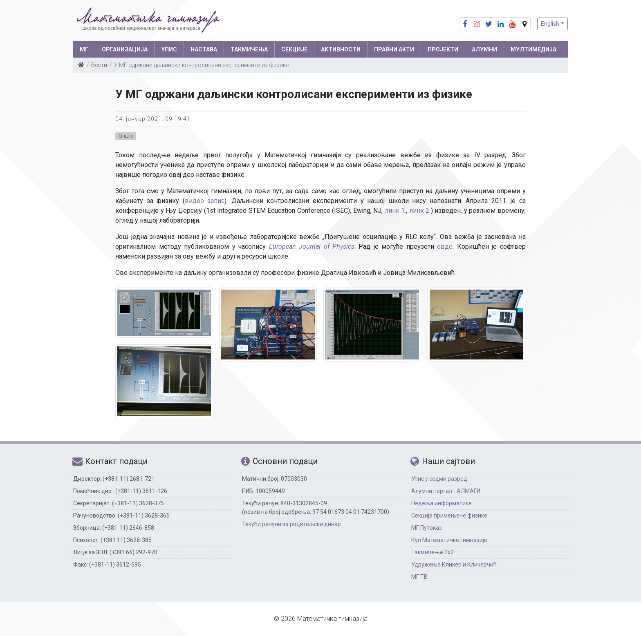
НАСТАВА (204, 49)
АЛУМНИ (484, 49)
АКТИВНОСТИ (341, 49)
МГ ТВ (419, 577)
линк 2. (420, 210)
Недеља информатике (441, 503)
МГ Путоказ (426, 527)
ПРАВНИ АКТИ (394, 49)
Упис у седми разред (439, 478)
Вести (99, 65)
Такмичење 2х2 (432, 552)
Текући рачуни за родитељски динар (291, 524)
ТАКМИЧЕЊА (249, 49)
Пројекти (443, 49)
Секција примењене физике (449, 515)
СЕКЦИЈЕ (294, 49)
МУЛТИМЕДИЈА (533, 49)
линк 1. (395, 210)
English (550, 23)
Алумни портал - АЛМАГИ (445, 491)
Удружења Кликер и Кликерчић (454, 564)
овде (445, 246)
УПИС (169, 49)
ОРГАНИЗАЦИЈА (125, 49)
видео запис (205, 201)
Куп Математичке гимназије (449, 540)
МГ (84, 49)
